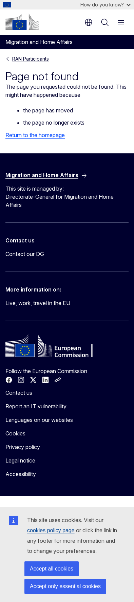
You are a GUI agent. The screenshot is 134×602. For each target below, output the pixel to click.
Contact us (18, 392)
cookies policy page (51, 530)
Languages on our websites (39, 419)
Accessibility (20, 474)
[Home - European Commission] (22, 22)
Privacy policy (22, 447)
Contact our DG (24, 254)
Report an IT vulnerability (35, 406)
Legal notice (20, 460)
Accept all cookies (51, 569)
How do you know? (105, 4)
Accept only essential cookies (65, 586)
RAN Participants (30, 59)
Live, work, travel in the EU (37, 303)
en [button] (88, 22)
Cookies (15, 433)
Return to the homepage (35, 135)
